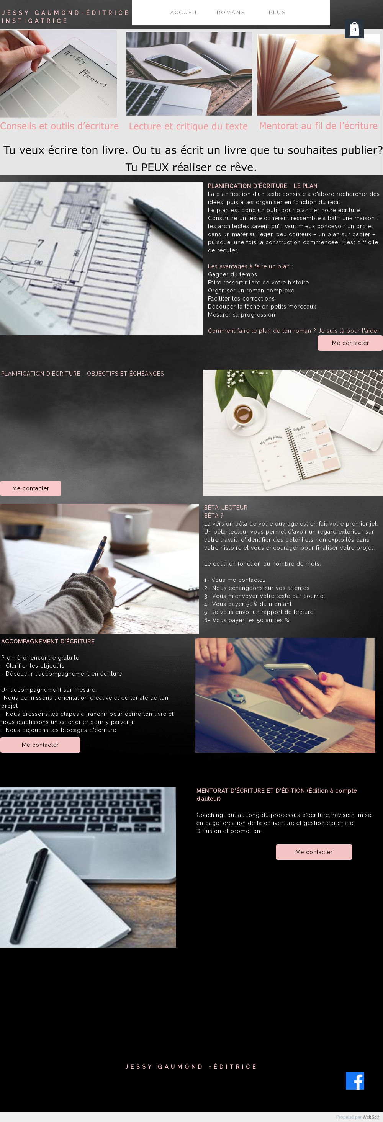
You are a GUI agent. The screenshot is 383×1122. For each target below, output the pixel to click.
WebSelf (371, 1117)
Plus (277, 12)
